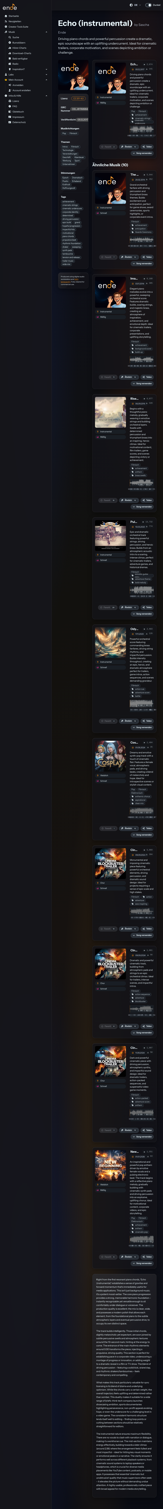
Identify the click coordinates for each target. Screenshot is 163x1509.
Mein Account (13, 79)
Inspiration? (16, 69)
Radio (13, 64)
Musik (9, 32)
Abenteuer (79, 157)
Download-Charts (19, 53)
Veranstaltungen (69, 154)
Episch (65, 178)
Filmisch (73, 133)
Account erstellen (19, 90)
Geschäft (66, 157)
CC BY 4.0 (78, 98)
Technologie (67, 150)
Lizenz (13, 101)
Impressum (16, 117)
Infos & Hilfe (12, 95)
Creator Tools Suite (16, 26)
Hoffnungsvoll (68, 188)
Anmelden (16, 85)
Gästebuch (16, 111)
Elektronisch (137, 793)
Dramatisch (77, 178)
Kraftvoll (66, 184)
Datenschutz (17, 122)
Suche (13, 37)
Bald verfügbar (18, 58)
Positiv (65, 181)
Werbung (66, 161)
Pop (64, 133)
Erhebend (76, 181)
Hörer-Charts (17, 48)
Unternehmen (68, 164)
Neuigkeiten (12, 21)
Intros (65, 147)
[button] (142, 153)
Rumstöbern (17, 42)
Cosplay (136, 742)
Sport (77, 161)
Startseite (11, 16)
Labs (9, 74)
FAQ (12, 106)
